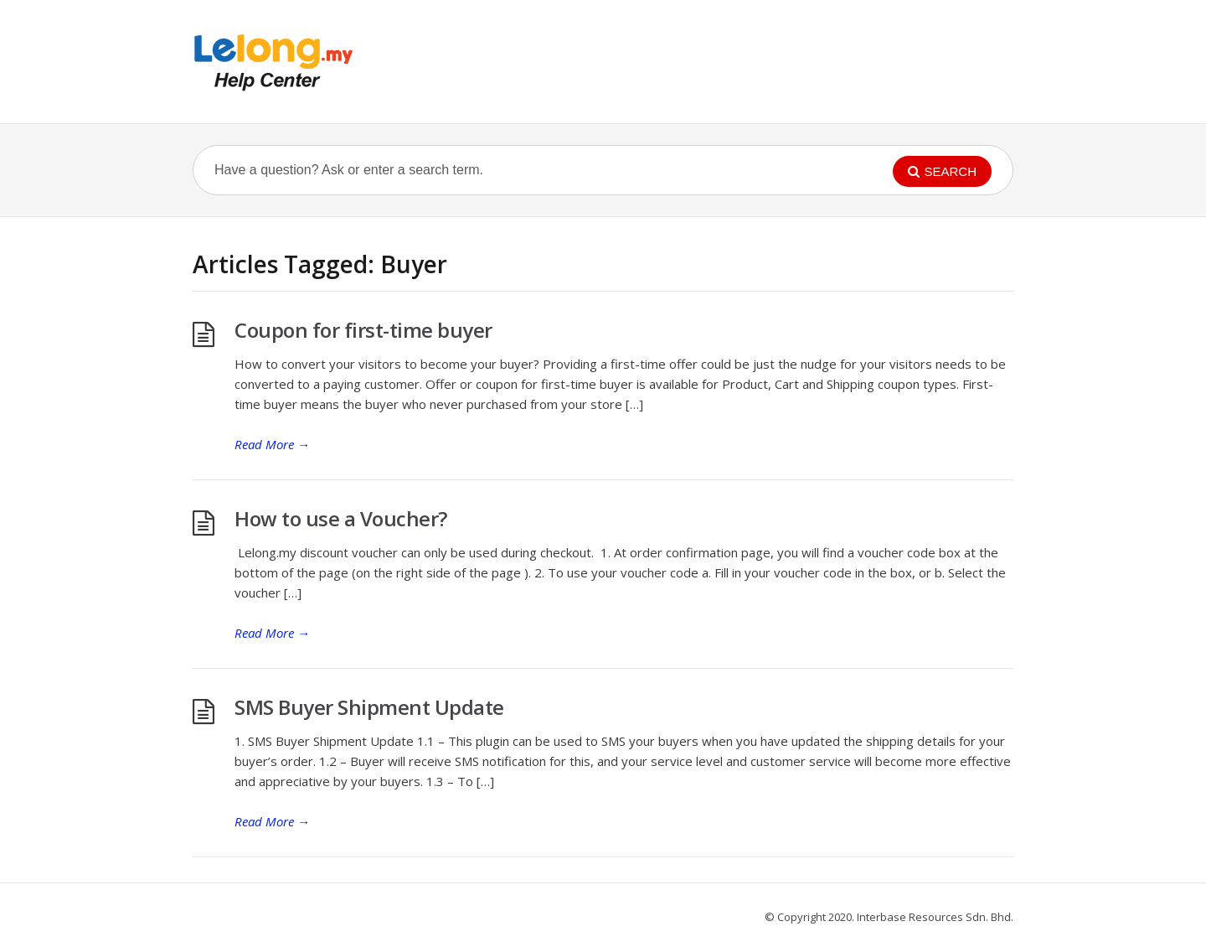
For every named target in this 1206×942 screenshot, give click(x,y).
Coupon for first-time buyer (363, 330)
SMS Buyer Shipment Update (369, 707)
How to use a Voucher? (340, 518)
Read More (272, 444)
